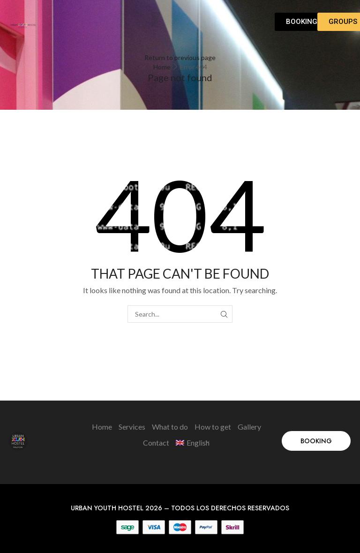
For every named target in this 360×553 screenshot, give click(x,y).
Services (132, 426)
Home (162, 67)
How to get (213, 426)
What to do (170, 426)
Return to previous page (180, 57)
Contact (156, 442)
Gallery (249, 426)
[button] (155, 19)
